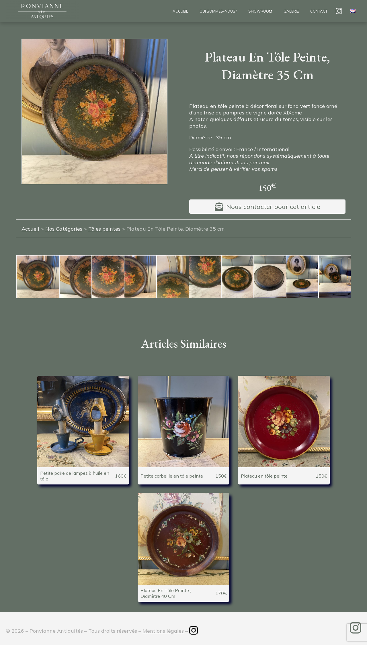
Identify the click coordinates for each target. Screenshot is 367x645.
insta (339, 11)
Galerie (291, 11)
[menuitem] (353, 11)
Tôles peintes (104, 228)
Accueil (180, 11)
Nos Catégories (63, 228)
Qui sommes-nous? (218, 11)
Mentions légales (163, 631)
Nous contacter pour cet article (273, 207)
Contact (318, 11)
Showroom (260, 11)
